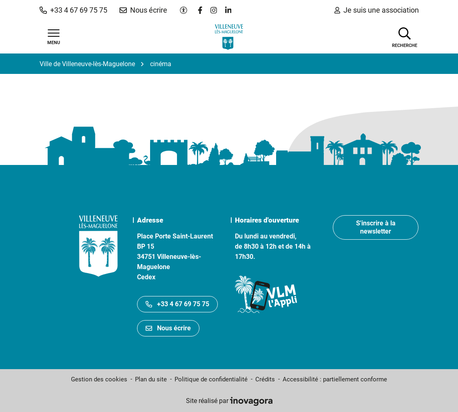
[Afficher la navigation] (54, 37)
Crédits (265, 379)
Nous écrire (168, 328)
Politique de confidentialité (211, 379)
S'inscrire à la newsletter (376, 227)
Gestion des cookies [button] (99, 379)
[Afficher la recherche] (404, 36)
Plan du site (151, 379)
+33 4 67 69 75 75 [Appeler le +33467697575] (177, 304)
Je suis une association (376, 10)
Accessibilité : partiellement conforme (335, 379)
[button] (73, 10)
